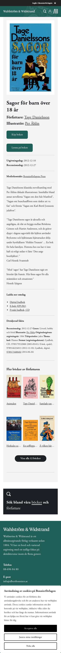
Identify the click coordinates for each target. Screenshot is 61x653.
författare (13, 508)
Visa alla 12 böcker (30, 458)
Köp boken (17, 134)
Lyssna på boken (20, 147)
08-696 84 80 (11, 569)
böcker (37, 502)
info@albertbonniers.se (15, 581)
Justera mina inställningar (30, 637)
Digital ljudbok (17, 302)
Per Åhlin (32, 123)
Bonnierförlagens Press (34, 176)
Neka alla (30, 646)
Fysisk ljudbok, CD (19, 310)
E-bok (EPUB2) (18, 306)
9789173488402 (14, 352)
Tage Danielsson (36, 117)
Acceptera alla (30, 628)
